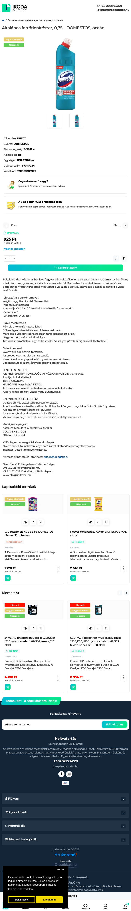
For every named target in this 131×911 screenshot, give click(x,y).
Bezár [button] (60, 869)
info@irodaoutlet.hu (113, 10)
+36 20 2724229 (109, 6)
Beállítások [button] (21, 899)
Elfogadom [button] (49, 899)
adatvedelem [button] (26, 889)
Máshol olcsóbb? (14, 248)
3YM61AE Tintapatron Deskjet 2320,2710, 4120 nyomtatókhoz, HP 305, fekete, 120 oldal (30, 641)
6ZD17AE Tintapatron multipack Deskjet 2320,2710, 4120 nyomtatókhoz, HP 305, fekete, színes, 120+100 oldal (95, 641)
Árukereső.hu (65, 861)
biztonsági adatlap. (56, 457)
